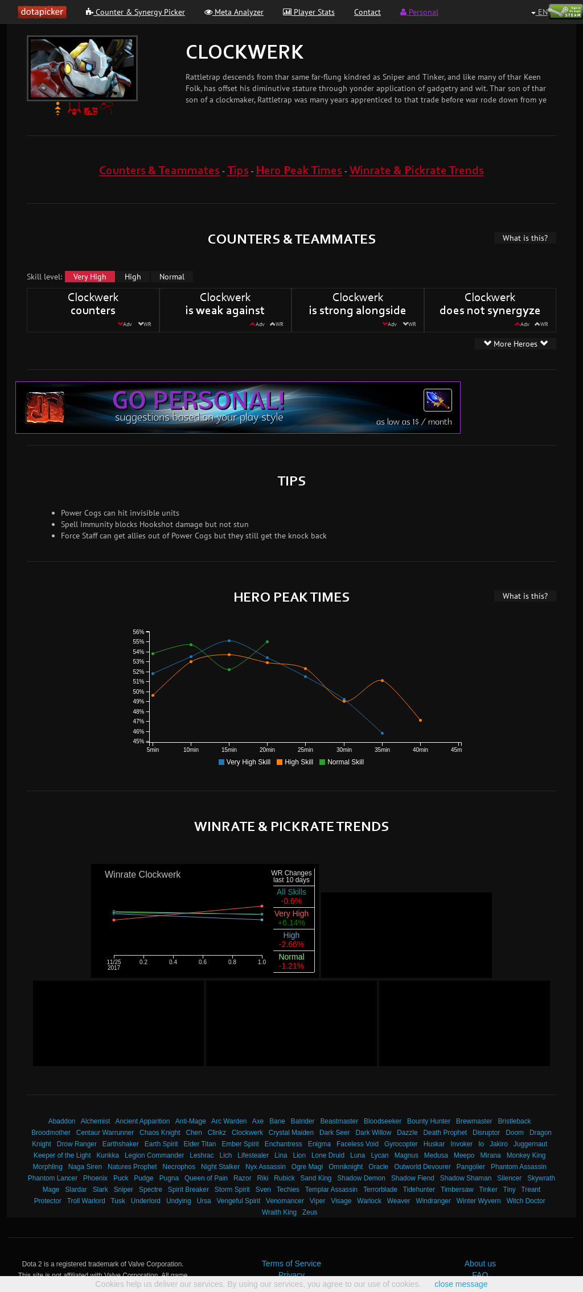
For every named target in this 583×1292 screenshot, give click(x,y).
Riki (263, 1178)
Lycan (379, 1155)
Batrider (303, 1121)
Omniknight (346, 1167)
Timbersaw (457, 1190)
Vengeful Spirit (239, 1201)
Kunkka (107, 1155)
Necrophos (179, 1167)
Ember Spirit (239, 1144)
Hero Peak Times (299, 171)
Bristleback (514, 1121)
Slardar (76, 1190)
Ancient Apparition (143, 1121)
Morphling (48, 1167)
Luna (357, 1155)
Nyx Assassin (265, 1167)
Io (481, 1144)
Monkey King (526, 1155)
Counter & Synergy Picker (135, 12)
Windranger (433, 1201)
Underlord (146, 1201)
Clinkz (217, 1133)
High (133, 276)
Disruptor (486, 1133)
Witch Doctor (526, 1201)
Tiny (509, 1190)
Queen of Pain (206, 1178)
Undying (178, 1201)
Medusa (436, 1155)
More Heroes (515, 344)
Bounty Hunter (428, 1121)
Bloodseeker (382, 1121)
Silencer (509, 1178)
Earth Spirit (161, 1144)
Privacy (291, 1274)
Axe (258, 1121)
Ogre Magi (307, 1167)
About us (480, 1263)
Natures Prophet (132, 1167)
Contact (367, 12)
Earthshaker (120, 1144)
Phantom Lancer (52, 1178)
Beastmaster (339, 1121)
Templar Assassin (331, 1190)
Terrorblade (380, 1190)
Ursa (203, 1201)
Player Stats (309, 12)
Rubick (284, 1178)
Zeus (309, 1212)
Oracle (378, 1167)
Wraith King (279, 1212)
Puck (120, 1178)
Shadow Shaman (466, 1178)
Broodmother (51, 1133)
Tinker (488, 1190)
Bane (277, 1121)
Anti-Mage (190, 1121)
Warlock (369, 1201)
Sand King (316, 1178)
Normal (171, 276)
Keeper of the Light (62, 1155)
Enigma (319, 1144)
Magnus (406, 1155)
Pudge (143, 1178)
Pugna (169, 1178)
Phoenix (95, 1178)
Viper (318, 1201)
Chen (194, 1133)
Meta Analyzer (234, 12)
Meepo (464, 1155)
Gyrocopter (401, 1144)
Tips (238, 171)
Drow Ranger (77, 1144)
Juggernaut (531, 1144)
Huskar (434, 1144)
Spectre (150, 1190)
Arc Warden (229, 1121)
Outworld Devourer (422, 1167)
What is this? (525, 238)
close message (460, 1284)
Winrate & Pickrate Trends (417, 171)
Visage (341, 1201)
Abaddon (62, 1121)
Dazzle (407, 1133)
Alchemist (95, 1121)
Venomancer (285, 1201)
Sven (263, 1190)
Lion (299, 1155)
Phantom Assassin (519, 1167)
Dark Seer (334, 1133)
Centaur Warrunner (105, 1133)
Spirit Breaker (188, 1190)
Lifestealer (253, 1155)
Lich (226, 1155)
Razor (242, 1178)
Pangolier (471, 1167)
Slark (100, 1190)
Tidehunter (419, 1190)
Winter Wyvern (479, 1201)
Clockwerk (247, 1133)
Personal (419, 12)
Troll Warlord (86, 1201)
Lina (280, 1155)
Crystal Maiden (291, 1133)
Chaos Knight (159, 1133)
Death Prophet (445, 1133)
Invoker (461, 1144)
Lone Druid (327, 1155)
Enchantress (283, 1144)
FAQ (480, 1274)
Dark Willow (373, 1133)
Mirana (490, 1155)
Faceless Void (357, 1144)
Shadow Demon (361, 1178)
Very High (89, 276)
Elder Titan (200, 1144)
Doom (515, 1133)
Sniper (123, 1190)
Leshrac (202, 1155)
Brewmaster (474, 1121)
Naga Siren (85, 1167)
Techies (288, 1190)
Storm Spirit (232, 1190)
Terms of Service (291, 1263)
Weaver (398, 1201)
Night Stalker (220, 1167)
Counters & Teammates (159, 171)
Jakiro (499, 1144)
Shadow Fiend (412, 1178)
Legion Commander (154, 1155)
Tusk (118, 1201)
